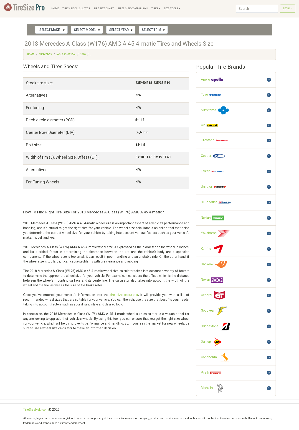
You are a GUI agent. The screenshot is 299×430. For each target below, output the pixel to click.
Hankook (214, 264)
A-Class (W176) (66, 54)
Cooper (213, 156)
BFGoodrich (216, 202)
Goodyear (215, 311)
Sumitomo (215, 110)
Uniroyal (213, 187)
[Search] (257, 9)
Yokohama (216, 233)
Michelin (214, 388)
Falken (212, 171)
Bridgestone (216, 326)
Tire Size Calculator (76, 8)
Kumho (213, 249)
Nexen (212, 280)
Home (55, 8)
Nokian (212, 218)
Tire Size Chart (104, 8)
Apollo (212, 80)
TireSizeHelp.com (36, 409)
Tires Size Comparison (133, 8)
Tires (154, 8)
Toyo (211, 95)
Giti (209, 125)
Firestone (214, 140)
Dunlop (213, 342)
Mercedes (45, 54)
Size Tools (171, 8)
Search (287, 8)
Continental (216, 357)
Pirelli (211, 373)
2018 (83, 54)
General (213, 295)
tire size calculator (124, 295)
